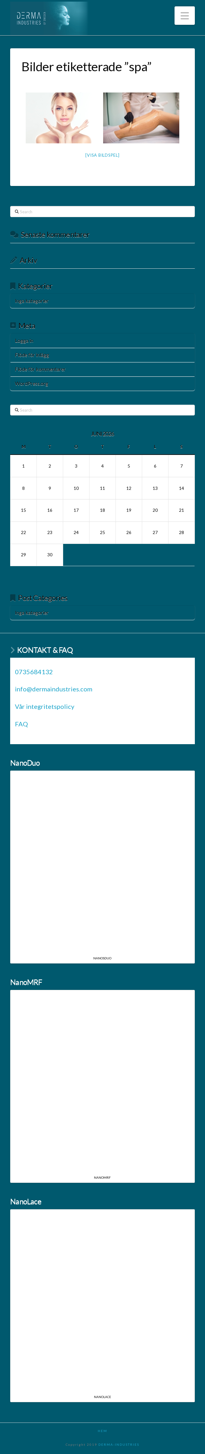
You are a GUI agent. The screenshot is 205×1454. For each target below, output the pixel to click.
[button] (185, 15)
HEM (102, 1431)
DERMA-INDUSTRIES (118, 1444)
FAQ (21, 724)
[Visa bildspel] (102, 155)
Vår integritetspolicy (44, 706)
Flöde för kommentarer (40, 369)
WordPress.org (31, 383)
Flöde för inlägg (32, 355)
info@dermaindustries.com (53, 689)
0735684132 (34, 672)
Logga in (24, 340)
